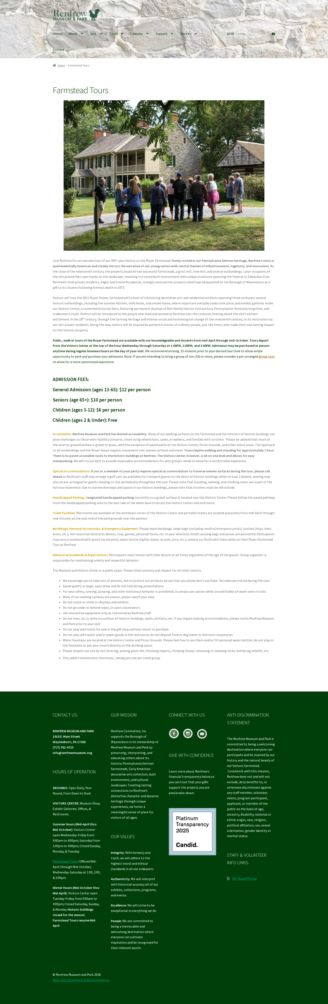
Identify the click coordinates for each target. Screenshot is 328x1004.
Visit (93, 34)
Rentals (186, 34)
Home (57, 34)
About (73, 34)
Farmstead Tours (65, 861)
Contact (58, 50)
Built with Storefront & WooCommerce (81, 980)
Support (162, 34)
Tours (113, 34)
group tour (267, 356)
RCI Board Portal (244, 878)
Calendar (136, 34)
